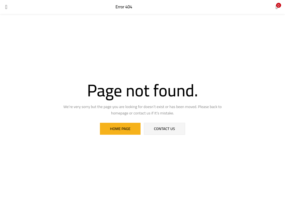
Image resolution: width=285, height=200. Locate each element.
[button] (276, 7)
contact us (164, 128)
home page (120, 128)
